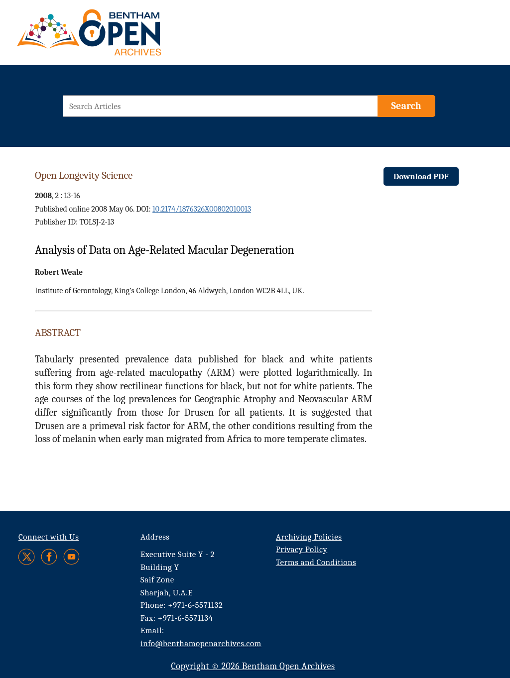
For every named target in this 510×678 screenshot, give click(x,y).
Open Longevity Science (83, 175)
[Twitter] (27, 556)
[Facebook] (49, 556)
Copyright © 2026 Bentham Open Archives (253, 666)
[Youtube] (71, 556)
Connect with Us (48, 537)
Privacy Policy (301, 549)
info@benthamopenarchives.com (200, 643)
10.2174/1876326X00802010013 (201, 209)
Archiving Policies (309, 537)
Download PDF (421, 176)
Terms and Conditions (316, 562)
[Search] (406, 106)
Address (155, 537)
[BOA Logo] (118, 36)
